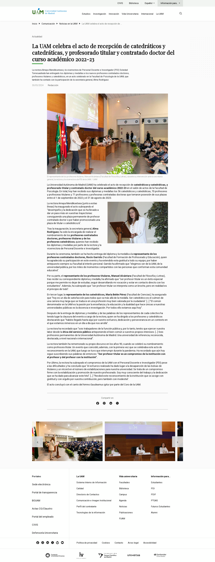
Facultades (124, 482)
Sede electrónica (41, 484)
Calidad (80, 488)
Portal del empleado (42, 516)
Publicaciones (126, 512)
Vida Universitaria (130, 14)
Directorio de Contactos (87, 494)
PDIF (153, 494)
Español (149, 3)
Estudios (86, 14)
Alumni (154, 512)
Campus (123, 494)
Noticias (123, 506)
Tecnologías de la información (90, 512)
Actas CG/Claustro (42, 508)
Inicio (34, 23)
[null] (180, 14)
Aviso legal (133, 542)
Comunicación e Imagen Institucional (93, 500)
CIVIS (120, 3)
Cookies (106, 542)
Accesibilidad (149, 542)
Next (177, 441)
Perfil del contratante (86, 506)
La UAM (160, 14)
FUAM (122, 518)
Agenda (122, 500)
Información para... (169, 3)
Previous (37, 441)
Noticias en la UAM (68, 23)
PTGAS (154, 500)
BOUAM (36, 500)
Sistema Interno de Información (91, 482)
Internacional (147, 14)
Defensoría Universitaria (45, 532)
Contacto (119, 542)
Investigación (99, 14)
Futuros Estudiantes (160, 506)
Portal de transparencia (44, 492)
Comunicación (48, 23)
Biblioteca (134, 3)
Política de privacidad (86, 542)
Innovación (114, 14)
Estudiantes (156, 482)
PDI (153, 488)
